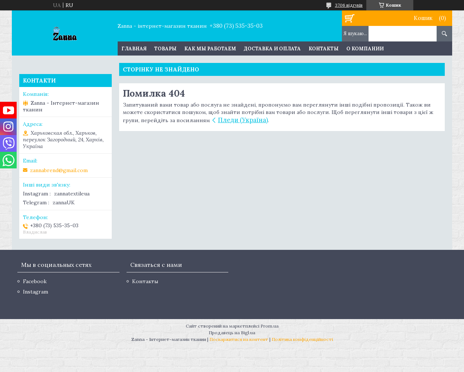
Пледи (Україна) (243, 120)
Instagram (35, 291)
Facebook (35, 281)
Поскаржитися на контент (238, 339)
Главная (134, 49)
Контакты (324, 49)
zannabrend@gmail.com (59, 170)
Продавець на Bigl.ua (232, 332)
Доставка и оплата (272, 49)
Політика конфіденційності (302, 339)
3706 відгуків (349, 5)
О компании (365, 49)
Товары (165, 49)
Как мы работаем (210, 49)
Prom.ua (269, 326)
